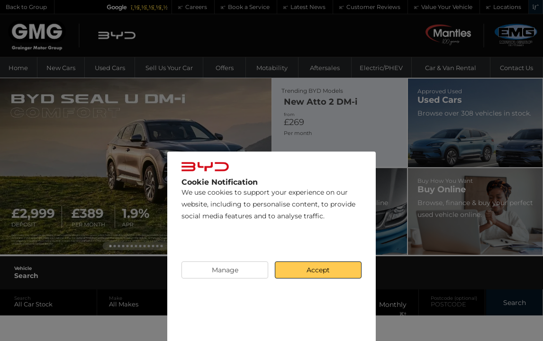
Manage (225, 270)
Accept (318, 270)
